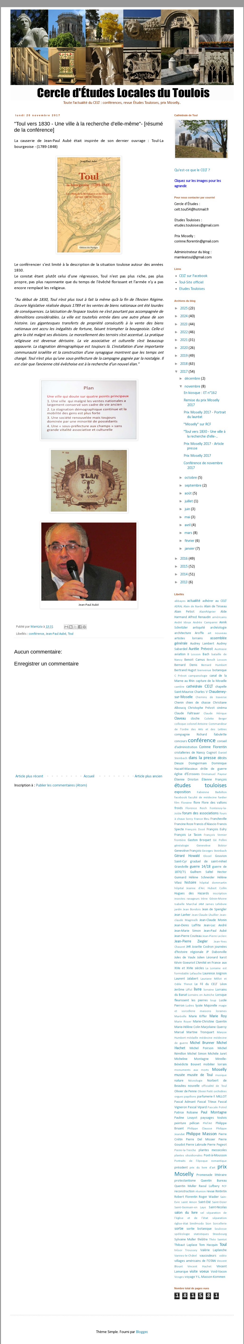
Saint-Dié (204, 1202)
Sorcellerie (220, 1223)
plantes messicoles (213, 1150)
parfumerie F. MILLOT (212, 1096)
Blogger (142, 1332)
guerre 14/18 (200, 867)
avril (188, 525)
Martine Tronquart (200, 1032)
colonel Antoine (197, 723)
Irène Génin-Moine (213, 898)
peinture (180, 1123)
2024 (184, 316)
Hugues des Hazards (191, 893)
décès (222, 758)
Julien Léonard (207, 957)
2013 (184, 582)
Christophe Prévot (201, 708)
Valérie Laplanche (213, 1250)
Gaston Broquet (199, 840)
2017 (184, 372)
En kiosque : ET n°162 (200, 393)
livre (198, 989)
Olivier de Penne (185, 1091)
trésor (178, 1250)
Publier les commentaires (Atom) (61, 785)
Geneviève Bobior (211, 845)
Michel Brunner (202, 1043)
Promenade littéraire (211, 1175)
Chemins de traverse (211, 697)
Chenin (179, 703)
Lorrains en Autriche (201, 995)
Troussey (191, 1250)
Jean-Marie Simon (187, 931)
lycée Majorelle (206, 1005)
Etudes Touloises (192, 289)
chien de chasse (198, 703)
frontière (180, 840)
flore (196, 803)
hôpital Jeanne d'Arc (189, 888)
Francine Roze (183, 824)
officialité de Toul (214, 1085)
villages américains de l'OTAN (195, 1261)
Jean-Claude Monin (213, 920)
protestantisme (185, 1181)
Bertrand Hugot (185, 670)
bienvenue (204, 670)
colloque (180, 723)
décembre (193, 379)
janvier (190, 549)
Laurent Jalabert (186, 979)
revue (211, 1191)
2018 (184, 364)
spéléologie (182, 1234)
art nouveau (217, 633)
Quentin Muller (185, 1186)
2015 (184, 567)
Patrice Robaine (186, 1112)
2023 (184, 324)
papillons (190, 1096)
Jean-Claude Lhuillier (205, 914)
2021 (184, 340)
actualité (193, 601)
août (189, 493)
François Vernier (215, 834)
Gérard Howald (187, 856)
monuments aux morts (191, 1070)
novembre (193, 386)
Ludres (190, 1005)
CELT (209, 686)
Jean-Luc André (215, 925)
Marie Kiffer (198, 1016)
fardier (222, 797)
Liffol (189, 989)
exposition (182, 792)
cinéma (222, 708)
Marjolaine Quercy (213, 1027)
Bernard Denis (185, 665)
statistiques (201, 1234)
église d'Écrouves (187, 774)
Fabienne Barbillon (212, 792)
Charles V (201, 692)
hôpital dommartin (213, 882)
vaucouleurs (208, 1256)
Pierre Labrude (196, 1145)
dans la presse (202, 758)
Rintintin (221, 1191)
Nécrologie (195, 1080)
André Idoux (182, 622)
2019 (184, 356)
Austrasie (221, 649)
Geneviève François (187, 851)
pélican (194, 1123)
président (181, 1167)
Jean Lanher (182, 915)
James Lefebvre (216, 904)
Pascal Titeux (206, 1102)
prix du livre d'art (202, 1167)
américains (219, 617)
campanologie (197, 675)
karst (223, 957)
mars (189, 533)
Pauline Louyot (185, 1118)
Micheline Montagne (191, 1059)
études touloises (200, 786)
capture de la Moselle (211, 681)
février (190, 541)
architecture (182, 633)
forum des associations (200, 813)
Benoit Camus (194, 660)
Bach (206, 654)
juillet (189, 501)
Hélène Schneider (202, 877)
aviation (180, 654)
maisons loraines (213, 1011)
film (176, 802)
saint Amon (189, 1202)
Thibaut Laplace (185, 1245)
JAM (201, 904)
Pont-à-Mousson (215, 1155)
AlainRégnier (207, 611)
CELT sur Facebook (193, 276)
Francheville (219, 819)
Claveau (180, 718)
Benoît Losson (217, 659)
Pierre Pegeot (216, 1145)
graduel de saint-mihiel (208, 861)
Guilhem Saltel (201, 872)
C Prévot (180, 675)
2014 (184, 574)
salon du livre (186, 1213)
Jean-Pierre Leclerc (214, 936)
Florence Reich (196, 808)
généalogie (181, 845)
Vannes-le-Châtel (185, 1255)
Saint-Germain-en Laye (190, 1207)
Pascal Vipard (197, 1107)
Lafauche (196, 973)
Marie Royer (182, 1021)
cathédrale (194, 687)
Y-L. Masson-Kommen (210, 1277)
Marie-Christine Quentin (210, 1021)
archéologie (218, 627)
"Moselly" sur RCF (197, 424)
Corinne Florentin (213, 747)
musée (179, 1075)
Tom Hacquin (208, 1245)
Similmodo (197, 1223)
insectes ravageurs (187, 898)
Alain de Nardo (193, 606)
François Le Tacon (187, 835)
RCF (224, 1186)
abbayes (180, 601)
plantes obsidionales (188, 1155)
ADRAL (178, 606)
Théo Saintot (218, 1239)
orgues (178, 1096)
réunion (201, 1191)
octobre (191, 478)
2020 (184, 348)
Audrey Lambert (202, 643)
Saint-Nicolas (218, 1207)
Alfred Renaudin (199, 617)
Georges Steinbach (214, 850)
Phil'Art (207, 1123)
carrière (179, 686)
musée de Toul (200, 1075)
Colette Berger (215, 718)
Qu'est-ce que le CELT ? (192, 170)
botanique (219, 670)
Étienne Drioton (186, 779)
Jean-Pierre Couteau (188, 936)
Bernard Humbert (214, 665)
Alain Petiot (184, 612)
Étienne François (214, 779)
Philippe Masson (201, 1134)
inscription (220, 893)
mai (188, 517)
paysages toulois (214, 1118)
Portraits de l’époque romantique (200, 1161)
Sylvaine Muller (185, 1239)
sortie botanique (199, 1229)
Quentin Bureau (214, 1181)
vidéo (223, 1255)
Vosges (179, 1277)
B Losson (194, 654)
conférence (36, 634)
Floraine (186, 802)
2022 (184, 332)
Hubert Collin (217, 888)
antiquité (199, 627)
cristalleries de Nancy (189, 753)
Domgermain (198, 763)
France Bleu (201, 818)
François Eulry (217, 829)
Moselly (219, 1069)
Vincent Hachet (199, 1266)
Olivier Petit (205, 1091)
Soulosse (221, 1228)
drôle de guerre (213, 769)
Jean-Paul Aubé (56, 634)
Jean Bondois (192, 909)
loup (213, 1000)
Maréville (180, 1016)
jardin (178, 909)
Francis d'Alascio (205, 824)
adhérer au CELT (214, 601)
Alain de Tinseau (215, 606)
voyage (190, 1277)
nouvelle (194, 1086)
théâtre (202, 1239)
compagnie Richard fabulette (200, 734)
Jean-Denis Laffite (187, 925)
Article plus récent (29, 776)
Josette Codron (203, 947)
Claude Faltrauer (187, 713)
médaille (192, 1037)
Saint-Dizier (219, 1202)
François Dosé (195, 829)
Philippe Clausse (199, 1128)
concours (180, 741)
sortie (178, 1229)
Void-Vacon (219, 1272)
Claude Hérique (215, 713)
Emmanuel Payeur (213, 774)
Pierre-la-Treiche (185, 1150)
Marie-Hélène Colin (187, 1027)
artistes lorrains (188, 638)
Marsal (179, 1032)
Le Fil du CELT (206, 984)
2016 (184, 559)
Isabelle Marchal (185, 904)
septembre (193, 486)
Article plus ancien (148, 776)
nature (178, 1080)
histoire (190, 883)
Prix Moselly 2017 (197, 456)
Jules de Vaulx (185, 957)
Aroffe (199, 633)
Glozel (207, 856)
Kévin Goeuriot (184, 963)
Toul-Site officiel (191, 282)
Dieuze (179, 763)
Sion (208, 1223)
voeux (204, 1272)
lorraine (209, 989)
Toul (70, 634)
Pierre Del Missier (200, 1139)
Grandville (181, 867)
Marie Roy (218, 1016)
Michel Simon (196, 1054)
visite (194, 1272)
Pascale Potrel (217, 1107)
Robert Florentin (185, 1197)
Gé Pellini (219, 840)
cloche (195, 718)
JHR (188, 947)
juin (188, 509)
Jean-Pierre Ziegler (191, 941)
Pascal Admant (185, 1102)
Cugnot (211, 753)
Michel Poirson (201, 1048)
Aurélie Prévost (201, 649)
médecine (205, 1037)
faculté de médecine (202, 797)
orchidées (220, 1091)
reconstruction (184, 1191)
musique (221, 1075)
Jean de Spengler (214, 909)
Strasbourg (220, 1234)
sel (202, 1212)
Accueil (89, 776)
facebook (180, 797)
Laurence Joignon (215, 973)
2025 (184, 308)
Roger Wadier (209, 1197)
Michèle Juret (217, 1054)
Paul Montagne (213, 1112)
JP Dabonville (216, 952)
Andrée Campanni (205, 622)
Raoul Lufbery (209, 1186)
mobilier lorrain (214, 1064)
